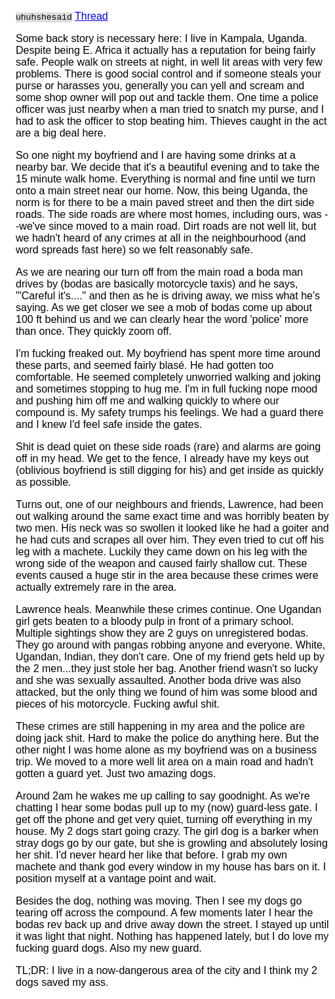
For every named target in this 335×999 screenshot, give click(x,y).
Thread (91, 16)
